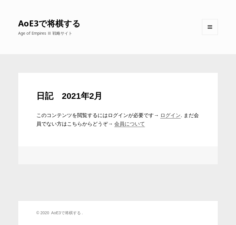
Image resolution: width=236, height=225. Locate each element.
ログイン (170, 115)
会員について (129, 124)
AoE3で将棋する (49, 23)
